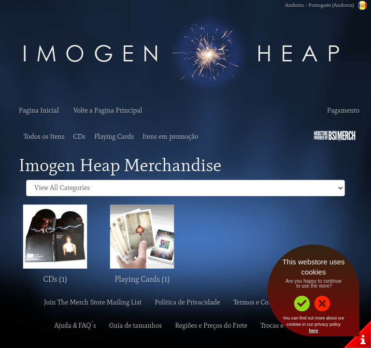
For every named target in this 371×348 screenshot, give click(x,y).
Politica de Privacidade (187, 302)
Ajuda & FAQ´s (75, 325)
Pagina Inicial (39, 110)
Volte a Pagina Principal (107, 110)
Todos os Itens (44, 136)
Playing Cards (114, 136)
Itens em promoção (170, 136)
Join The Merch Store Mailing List (93, 302)
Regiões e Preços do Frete (211, 325)
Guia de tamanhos (135, 325)
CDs (79, 136)
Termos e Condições (262, 302)
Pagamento (343, 110)
